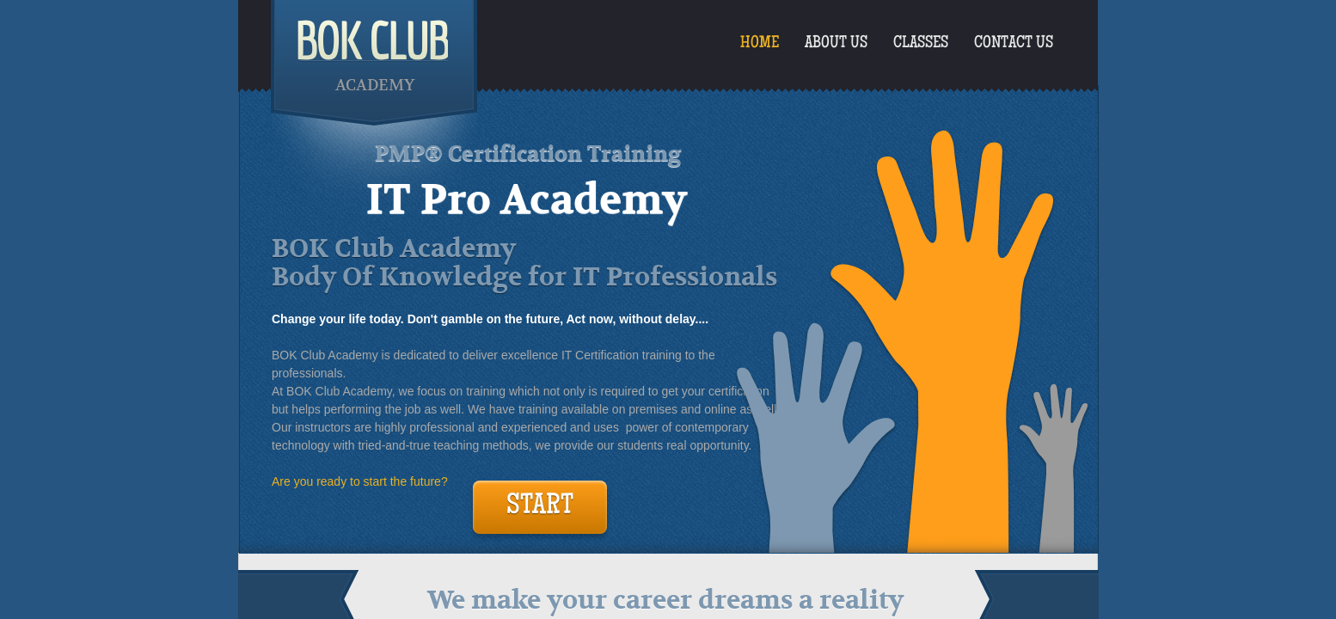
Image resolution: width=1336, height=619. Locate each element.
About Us (836, 43)
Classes (920, 43)
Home (759, 43)
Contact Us (1013, 43)
